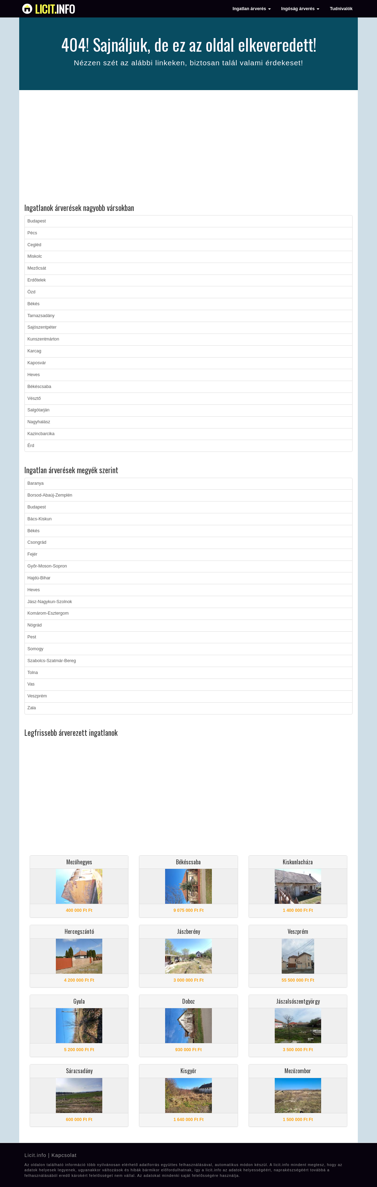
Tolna (33, 672)
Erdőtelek (37, 280)
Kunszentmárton (43, 339)
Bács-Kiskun (40, 518)
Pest (32, 637)
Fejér (32, 554)
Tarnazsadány (41, 315)
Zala (32, 707)
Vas (31, 684)
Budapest (37, 221)
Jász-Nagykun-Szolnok (50, 601)
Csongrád (37, 542)
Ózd (32, 292)
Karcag (35, 351)
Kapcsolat (63, 1155)
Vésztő (34, 398)
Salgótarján (39, 410)
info (55, 9)
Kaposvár (37, 362)
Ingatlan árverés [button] (251, 8)
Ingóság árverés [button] (300, 8)
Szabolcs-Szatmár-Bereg (52, 660)
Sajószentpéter (42, 327)
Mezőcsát (37, 268)
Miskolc (35, 256)
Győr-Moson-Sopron (47, 566)
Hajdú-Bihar (39, 578)
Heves (34, 374)
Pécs (32, 232)
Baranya (36, 483)
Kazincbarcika (41, 433)
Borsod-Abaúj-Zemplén (50, 495)
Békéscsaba (39, 386)
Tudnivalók (341, 8)
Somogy (36, 648)
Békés (34, 303)
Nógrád (35, 625)
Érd (31, 445)
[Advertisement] (188, 148)
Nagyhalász (39, 421)
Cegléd (35, 244)
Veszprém (37, 696)
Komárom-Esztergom (48, 613)
